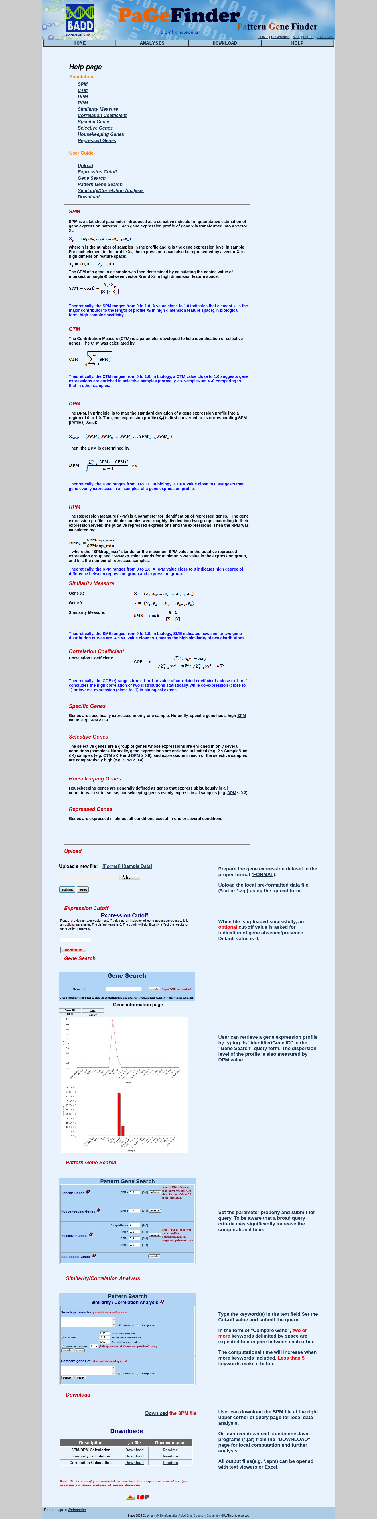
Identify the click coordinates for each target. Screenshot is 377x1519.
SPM (83, 84)
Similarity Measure (98, 109)
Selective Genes (95, 128)
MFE (296, 37)
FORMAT (263, 874)
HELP (297, 43)
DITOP (308, 37)
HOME (263, 37)
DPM (83, 96)
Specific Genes (94, 121)
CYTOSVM (325, 37)
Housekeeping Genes (101, 134)
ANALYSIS (152, 43)
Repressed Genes (97, 140)
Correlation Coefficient (102, 115)
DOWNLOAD (224, 43)
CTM (83, 90)
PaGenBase (280, 37)
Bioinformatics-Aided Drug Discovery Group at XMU (192, 1515)
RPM (83, 103)
